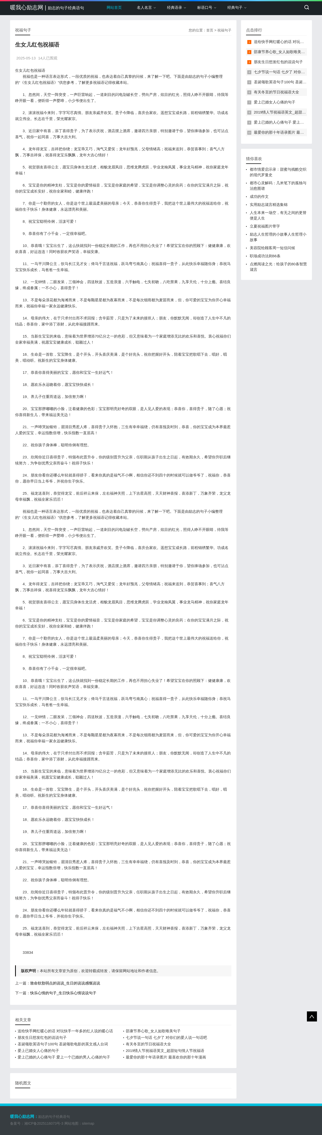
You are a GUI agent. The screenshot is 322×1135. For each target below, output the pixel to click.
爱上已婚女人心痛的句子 (38, 1050)
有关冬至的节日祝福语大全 (148, 1044)
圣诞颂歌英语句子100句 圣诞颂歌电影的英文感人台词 (63, 1044)
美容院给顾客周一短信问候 (272, 248)
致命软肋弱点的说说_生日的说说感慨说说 (65, 983)
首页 (209, 30)
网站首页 (114, 7)
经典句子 (235, 7)
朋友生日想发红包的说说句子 (42, 1037)
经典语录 (174, 7)
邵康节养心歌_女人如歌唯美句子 (153, 1031)
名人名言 (144, 7)
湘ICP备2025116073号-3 (43, 1123)
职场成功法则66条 (265, 256)
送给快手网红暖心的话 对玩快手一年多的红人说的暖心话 (65, 1031)
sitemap (88, 1123)
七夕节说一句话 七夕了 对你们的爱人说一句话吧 (166, 1037)
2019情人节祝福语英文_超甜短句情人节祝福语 (165, 1050)
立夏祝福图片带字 (265, 226)
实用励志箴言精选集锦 (269, 204)
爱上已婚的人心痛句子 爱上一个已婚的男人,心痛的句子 (64, 1057)
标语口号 (204, 7)
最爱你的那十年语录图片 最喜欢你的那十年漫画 (166, 1057)
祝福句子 (224, 30)
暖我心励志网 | (47, 7)
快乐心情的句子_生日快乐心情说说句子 (63, 993)
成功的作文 (259, 196)
